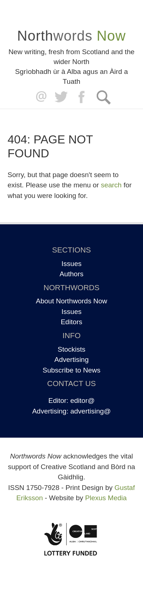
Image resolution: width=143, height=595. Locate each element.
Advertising (71, 359)
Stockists (71, 349)
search (111, 185)
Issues (72, 263)
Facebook (82, 97)
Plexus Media (106, 498)
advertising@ (90, 411)
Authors (71, 274)
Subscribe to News (71, 370)
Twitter (61, 97)
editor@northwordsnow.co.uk (39, 97)
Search (103, 97)
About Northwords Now (71, 301)
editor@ (82, 400)
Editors (71, 322)
